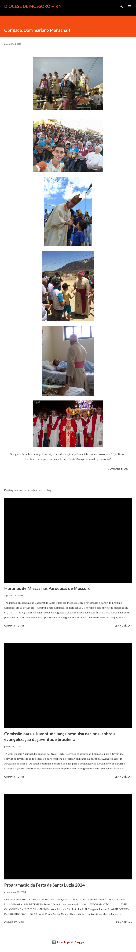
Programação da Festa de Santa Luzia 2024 (44, 884)
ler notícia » (123, 625)
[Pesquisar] (121, 6)
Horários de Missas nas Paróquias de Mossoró (47, 588)
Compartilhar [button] (118, 468)
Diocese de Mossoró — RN (33, 6)
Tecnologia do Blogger (68, 942)
